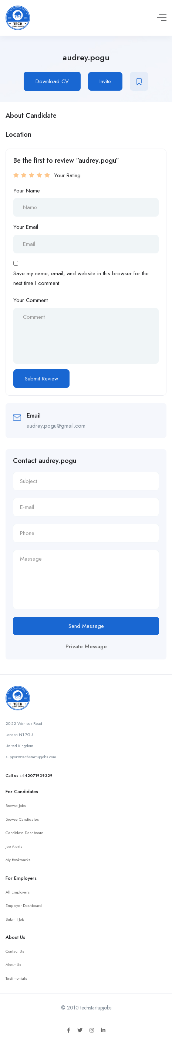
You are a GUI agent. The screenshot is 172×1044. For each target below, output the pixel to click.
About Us (13, 964)
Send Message (86, 626)
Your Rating (67, 175)
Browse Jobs (16, 805)
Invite (105, 81)
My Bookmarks (18, 860)
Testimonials (16, 978)
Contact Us (15, 951)
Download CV (52, 81)
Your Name (26, 191)
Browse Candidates (22, 819)
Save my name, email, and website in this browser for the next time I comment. (81, 278)
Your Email (25, 227)
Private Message (86, 646)
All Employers (18, 892)
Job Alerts (14, 846)
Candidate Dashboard (25, 833)
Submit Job (15, 919)
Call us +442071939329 (29, 775)
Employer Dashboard (24, 905)
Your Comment (30, 300)
